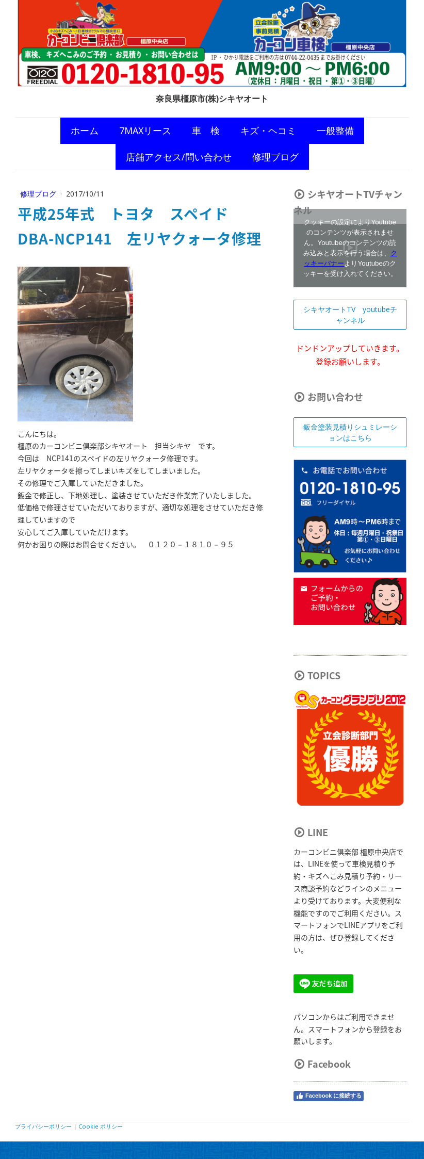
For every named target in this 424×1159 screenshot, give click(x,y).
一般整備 (335, 130)
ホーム (85, 130)
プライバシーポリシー (43, 1126)
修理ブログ (275, 157)
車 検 (206, 130)
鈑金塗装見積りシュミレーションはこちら (350, 432)
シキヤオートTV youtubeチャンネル (350, 314)
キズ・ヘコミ (268, 130)
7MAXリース (145, 130)
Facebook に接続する (329, 1096)
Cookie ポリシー (100, 1126)
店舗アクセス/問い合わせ (179, 157)
